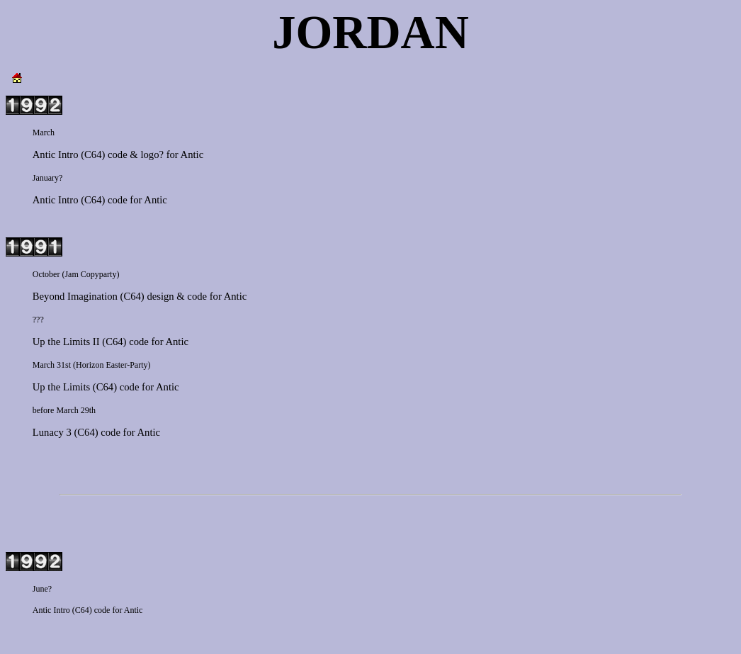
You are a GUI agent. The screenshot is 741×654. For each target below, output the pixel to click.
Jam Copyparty (90, 274)
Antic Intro (56, 154)
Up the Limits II (66, 341)
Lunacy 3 (52, 432)
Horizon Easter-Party (111, 365)
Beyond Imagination (75, 296)
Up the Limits (61, 387)
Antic (192, 154)
